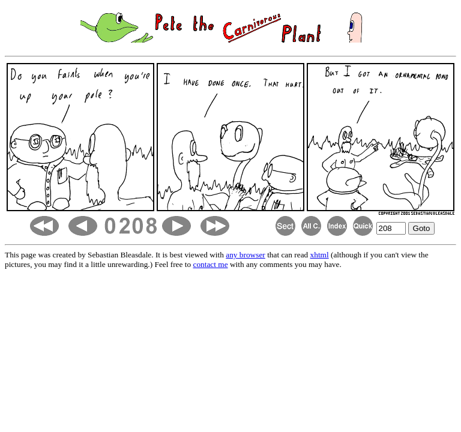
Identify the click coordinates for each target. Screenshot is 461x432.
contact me (210, 264)
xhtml (319, 254)
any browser (245, 254)
